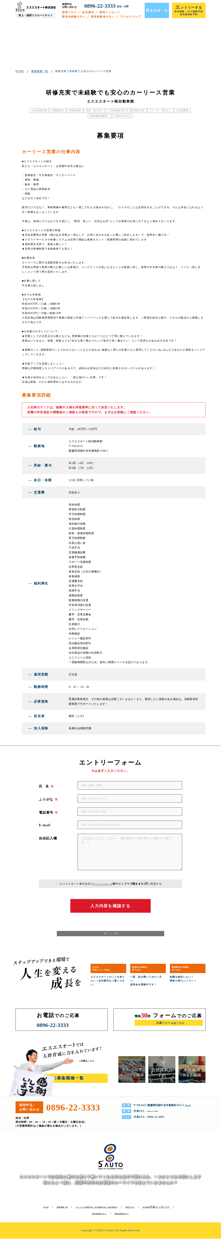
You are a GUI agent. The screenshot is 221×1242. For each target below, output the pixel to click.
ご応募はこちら (91, 1064)
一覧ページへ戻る (110, 935)
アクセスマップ (130, 16)
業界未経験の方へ (74, 16)
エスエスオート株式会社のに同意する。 (112, 883)
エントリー (116, 1210)
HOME (46, 1210)
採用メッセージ (110, 12)
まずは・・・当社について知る (107, 971)
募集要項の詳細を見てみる (186, 971)
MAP (189, 1108)
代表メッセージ (85, 1216)
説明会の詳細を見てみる (145, 971)
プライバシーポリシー (103, 883)
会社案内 (88, 12)
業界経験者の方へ (103, 16)
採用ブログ (69, 12)
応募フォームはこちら (170, 1027)
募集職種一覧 (67, 1210)
